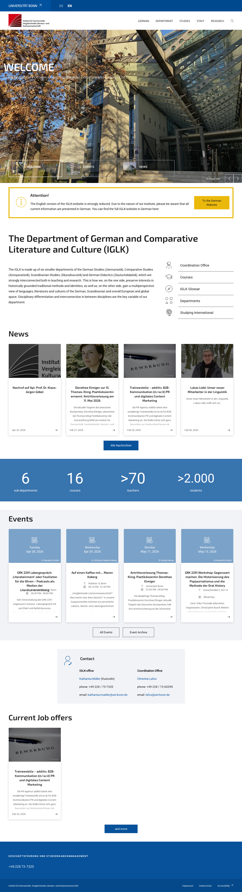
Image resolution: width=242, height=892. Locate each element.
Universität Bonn (25, 6)
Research (217, 20)
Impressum (187, 886)
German (143, 20)
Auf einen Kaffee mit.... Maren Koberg (92, 575)
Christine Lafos (147, 678)
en (70, 6)
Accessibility (225, 886)
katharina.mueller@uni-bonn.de (107, 694)
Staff (200, 20)
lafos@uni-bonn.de (158, 694)
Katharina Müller (89, 678)
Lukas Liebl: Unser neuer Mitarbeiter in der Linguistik (207, 390)
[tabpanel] (121, 106)
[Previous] (229, 178)
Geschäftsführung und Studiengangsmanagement (48, 856)
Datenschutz (205, 886)
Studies (184, 20)
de (61, 6)
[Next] (237, 178)
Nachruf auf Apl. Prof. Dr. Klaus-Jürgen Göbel (35, 390)
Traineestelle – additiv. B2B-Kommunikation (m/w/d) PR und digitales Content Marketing (150, 394)
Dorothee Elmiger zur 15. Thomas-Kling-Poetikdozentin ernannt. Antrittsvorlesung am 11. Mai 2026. (92, 394)
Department (164, 20)
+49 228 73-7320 (21, 866)
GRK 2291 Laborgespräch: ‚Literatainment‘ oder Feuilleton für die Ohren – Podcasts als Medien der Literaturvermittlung (34, 578)
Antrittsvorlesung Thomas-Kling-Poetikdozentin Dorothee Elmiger (150, 577)
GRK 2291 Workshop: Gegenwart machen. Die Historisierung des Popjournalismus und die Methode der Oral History (207, 579)
